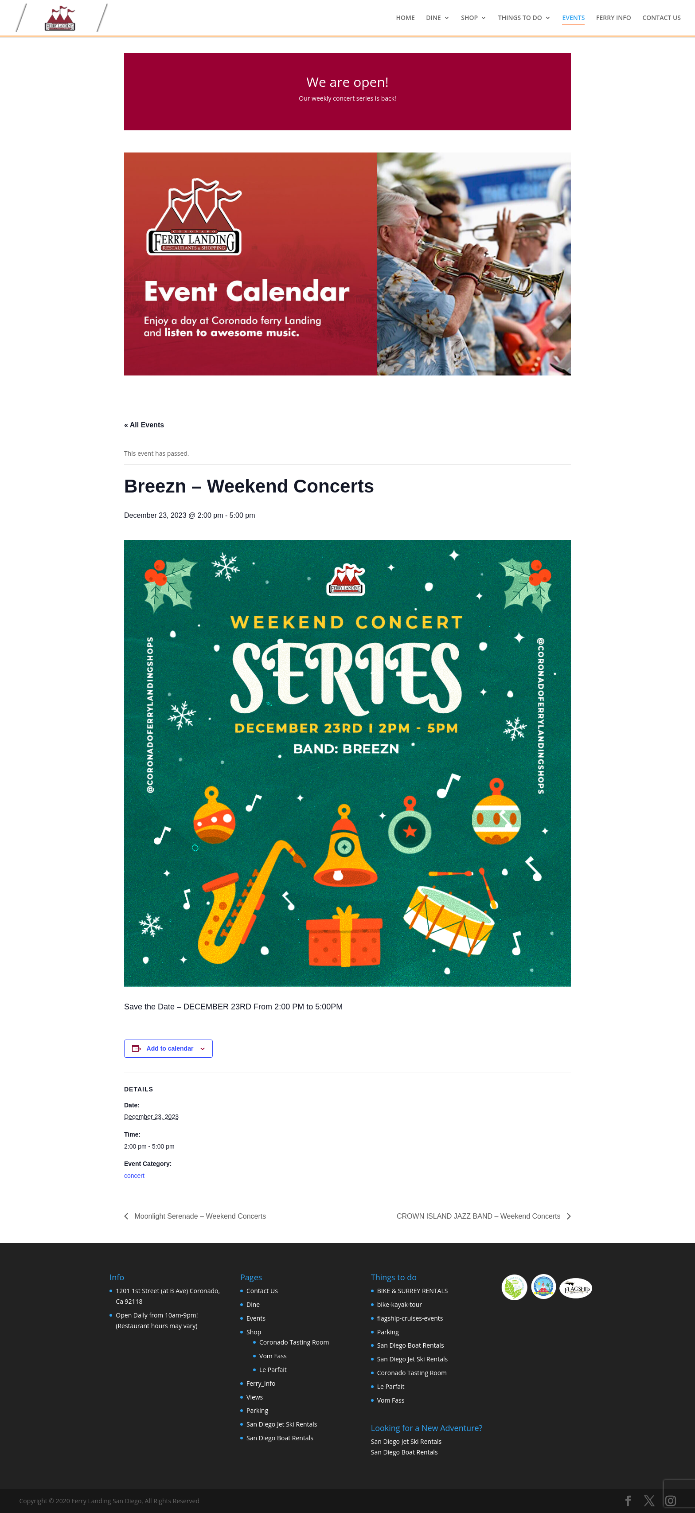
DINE (433, 18)
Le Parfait (273, 1369)
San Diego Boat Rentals (279, 1438)
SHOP (469, 18)
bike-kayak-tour (399, 1304)
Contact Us (262, 1290)
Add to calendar (170, 1048)
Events (256, 1318)
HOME (405, 18)
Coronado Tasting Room (294, 1342)
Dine (253, 1304)
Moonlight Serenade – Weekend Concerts (199, 1216)
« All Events (144, 425)
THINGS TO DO (520, 18)
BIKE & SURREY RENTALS (412, 1290)
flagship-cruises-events (410, 1318)
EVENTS (573, 18)
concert (134, 1175)
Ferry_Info (260, 1383)
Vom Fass (273, 1356)
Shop (253, 1332)
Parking (257, 1410)
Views (254, 1397)
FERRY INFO (613, 18)
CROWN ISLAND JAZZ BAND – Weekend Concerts (479, 1216)
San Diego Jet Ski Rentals (281, 1424)
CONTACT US (661, 18)
